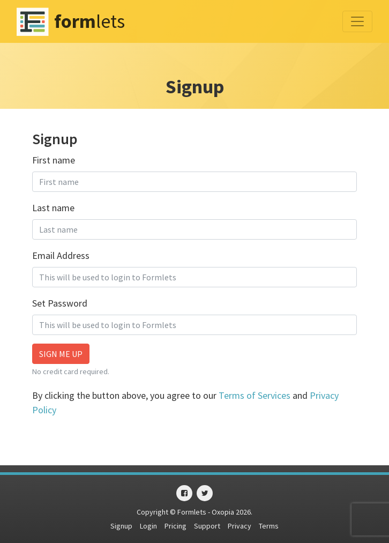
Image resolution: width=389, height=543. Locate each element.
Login (148, 526)
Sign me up (61, 353)
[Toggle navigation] (357, 21)
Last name (53, 208)
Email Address (60, 255)
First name (53, 160)
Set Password (59, 303)
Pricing (175, 526)
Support (207, 526)
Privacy (239, 526)
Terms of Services (254, 395)
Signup (121, 526)
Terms (269, 526)
